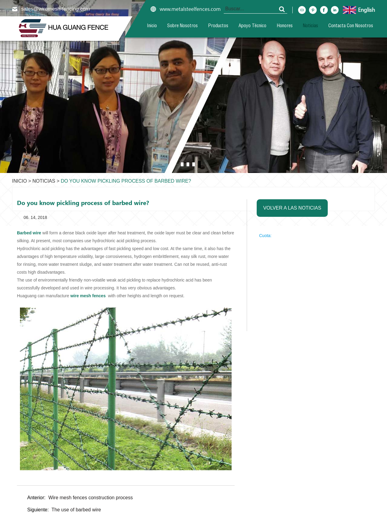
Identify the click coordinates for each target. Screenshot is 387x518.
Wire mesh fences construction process (90, 497)
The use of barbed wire (76, 509)
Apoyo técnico (252, 26)
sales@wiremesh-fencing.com (55, 9)
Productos (218, 26)
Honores (285, 26)
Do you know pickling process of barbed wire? (126, 181)
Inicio (152, 26)
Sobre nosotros (182, 26)
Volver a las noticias (292, 207)
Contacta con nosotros (350, 26)
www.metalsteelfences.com (190, 9)
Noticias (310, 26)
